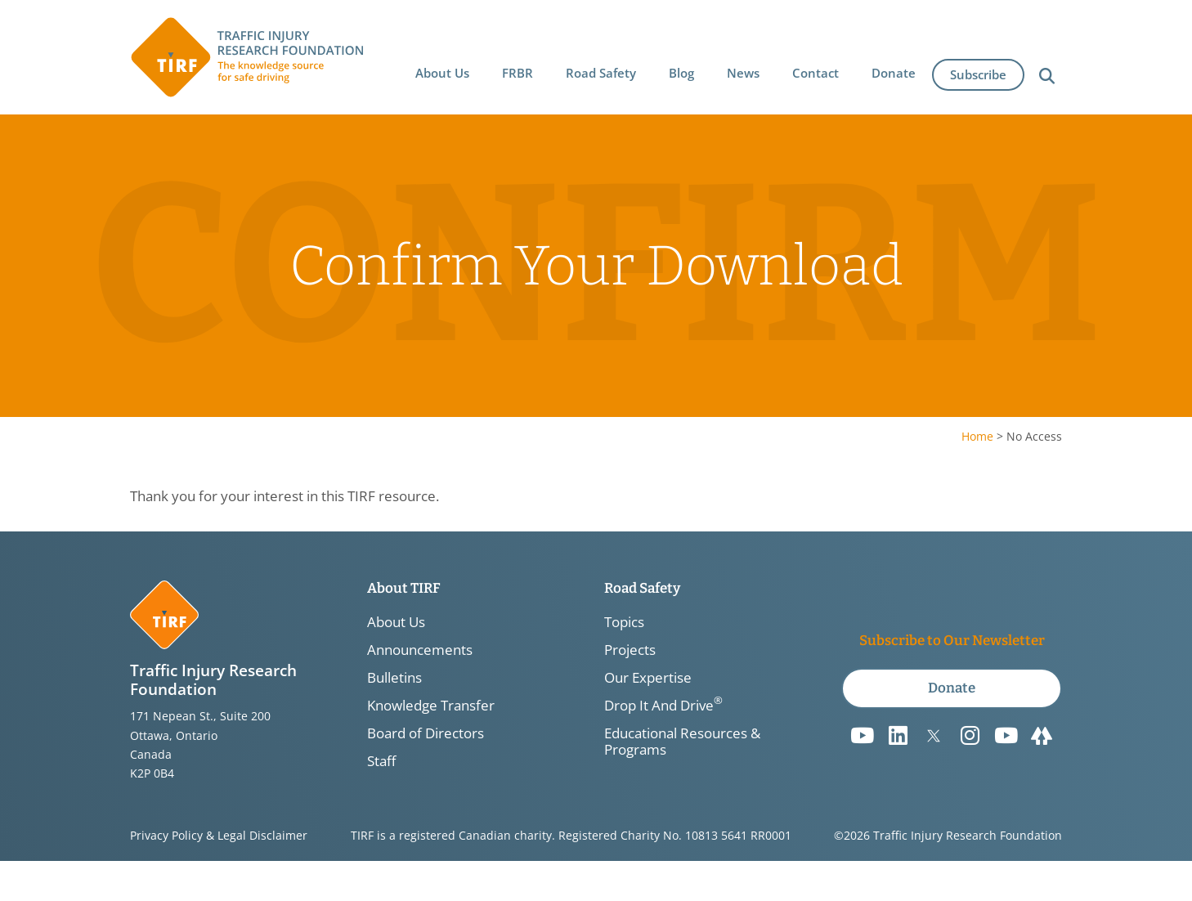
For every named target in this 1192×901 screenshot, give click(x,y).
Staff (381, 761)
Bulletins (394, 678)
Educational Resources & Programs (682, 741)
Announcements (420, 650)
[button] (443, 71)
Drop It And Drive (663, 705)
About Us (396, 622)
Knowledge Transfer (431, 705)
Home (977, 436)
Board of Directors (425, 733)
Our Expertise (648, 678)
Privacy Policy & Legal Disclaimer (218, 835)
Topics (624, 622)
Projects (630, 650)
